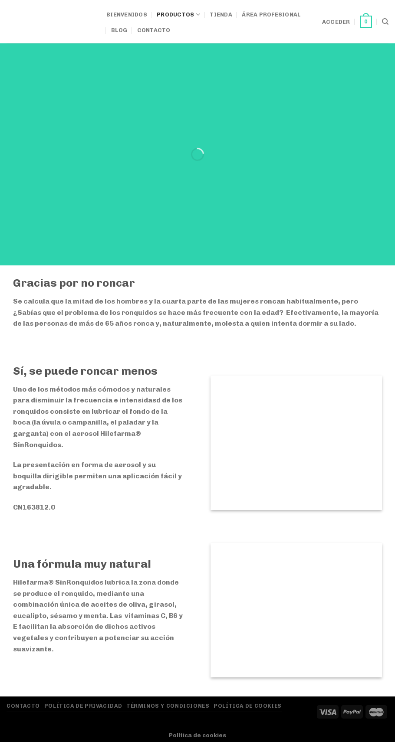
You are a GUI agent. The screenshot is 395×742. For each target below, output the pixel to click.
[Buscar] (385, 21)
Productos (178, 14)
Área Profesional (271, 14)
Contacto (154, 30)
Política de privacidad (83, 706)
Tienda (221, 14)
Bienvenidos (126, 14)
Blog (119, 30)
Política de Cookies (248, 706)
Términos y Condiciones (167, 706)
